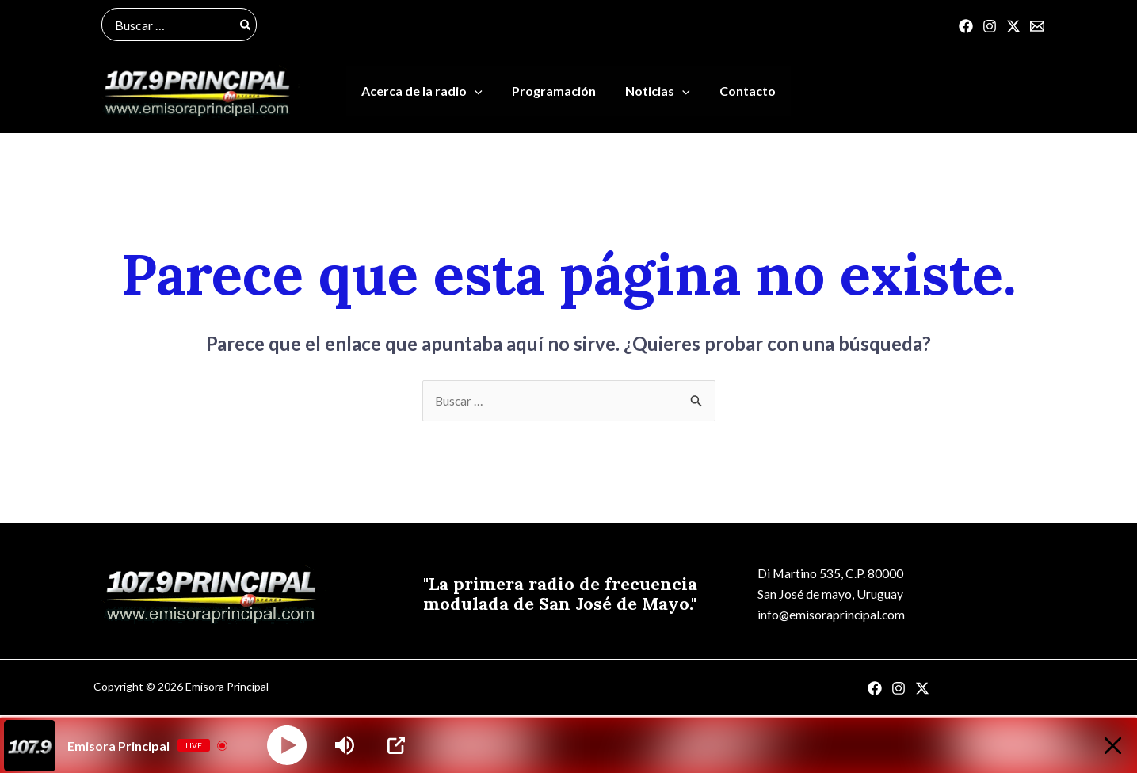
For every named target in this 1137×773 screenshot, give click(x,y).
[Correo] (1037, 26)
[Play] (287, 745)
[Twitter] (1013, 26)
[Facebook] (966, 26)
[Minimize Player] (1108, 746)
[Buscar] (246, 24)
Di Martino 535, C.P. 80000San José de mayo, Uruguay (827, 585)
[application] (481, 92)
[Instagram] (989, 26)
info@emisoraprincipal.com (828, 616)
